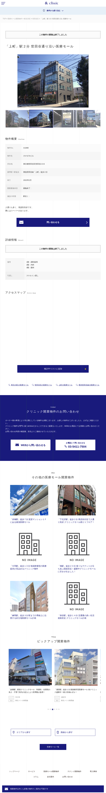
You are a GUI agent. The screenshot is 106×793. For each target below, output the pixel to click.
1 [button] (48, 709)
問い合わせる (67, 222)
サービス (31, 771)
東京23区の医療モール (19, 385)
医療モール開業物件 (15, 19)
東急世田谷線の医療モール (89, 385)
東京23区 (27, 19)
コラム (35, 777)
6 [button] (58, 709)
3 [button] (52, 709)
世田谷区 (35, 19)
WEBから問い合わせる (30, 445)
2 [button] (50, 709)
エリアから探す (21, 732)
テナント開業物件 (74, 771)
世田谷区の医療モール (43, 385)
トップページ (14, 771)
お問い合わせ (67, 777)
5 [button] (56, 709)
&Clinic (51, 4)
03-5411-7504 (75, 445)
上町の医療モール (65, 385)
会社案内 (50, 777)
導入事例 (93, 771)
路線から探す (64, 732)
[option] (53, 81)
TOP (4, 19)
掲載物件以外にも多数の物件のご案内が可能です (29, 789)
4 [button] (54, 709)
